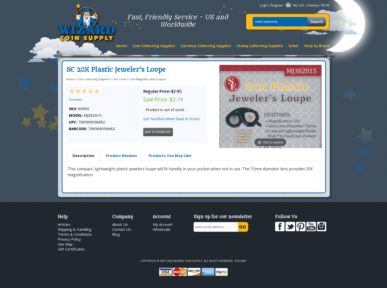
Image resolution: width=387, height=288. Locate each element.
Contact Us (121, 229)
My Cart (298, 5)
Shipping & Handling (74, 229)
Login (264, 5)
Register (277, 5)
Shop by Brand (316, 45)
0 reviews (75, 99)
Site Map (65, 244)
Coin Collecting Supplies (154, 45)
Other (293, 45)
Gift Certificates (71, 249)
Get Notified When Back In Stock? (171, 118)
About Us (120, 224)
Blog (116, 234)
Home (70, 79)
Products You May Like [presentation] (170, 155)
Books (121, 45)
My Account (162, 224)
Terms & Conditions (75, 234)
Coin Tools (119, 79)
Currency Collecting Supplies (206, 45)
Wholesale (161, 229)
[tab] (83, 156)
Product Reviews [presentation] (121, 155)
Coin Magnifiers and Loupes (147, 79)
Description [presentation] (83, 155)
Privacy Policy (69, 239)
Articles (64, 224)
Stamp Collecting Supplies (260, 45)
